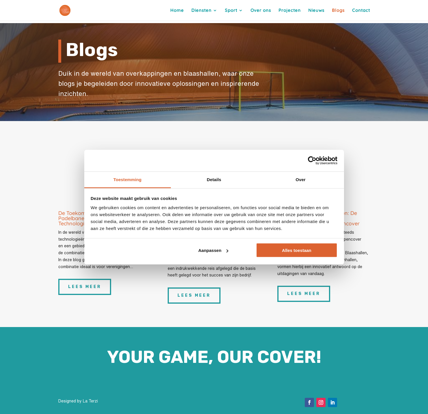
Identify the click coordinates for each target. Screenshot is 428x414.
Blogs (338, 10)
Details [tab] (214, 179)
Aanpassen (213, 250)
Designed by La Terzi (78, 401)
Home (177, 10)
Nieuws (316, 10)
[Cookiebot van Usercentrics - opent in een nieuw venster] (312, 160)
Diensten (201, 10)
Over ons (261, 10)
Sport (231, 10)
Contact (361, 10)
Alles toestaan (296, 250)
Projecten (290, 10)
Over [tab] (301, 179)
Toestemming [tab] (127, 179)
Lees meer (84, 286)
